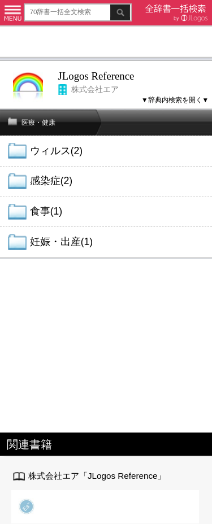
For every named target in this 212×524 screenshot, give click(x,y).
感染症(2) (51, 180)
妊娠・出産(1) (61, 241)
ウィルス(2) (56, 150)
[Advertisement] (106, 43)
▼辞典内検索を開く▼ (175, 99)
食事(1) (46, 211)
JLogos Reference (96, 76)
